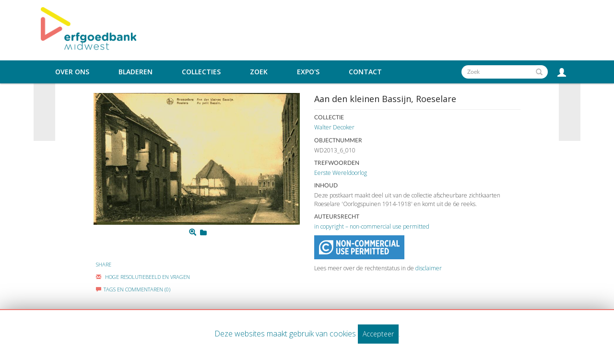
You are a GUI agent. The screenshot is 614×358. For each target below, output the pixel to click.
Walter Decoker (334, 127)
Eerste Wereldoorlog (340, 173)
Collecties (201, 72)
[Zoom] (193, 232)
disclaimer (428, 268)
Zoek (259, 72)
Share (103, 264)
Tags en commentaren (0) (133, 289)
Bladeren (135, 72)
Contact (365, 72)
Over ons (72, 72)
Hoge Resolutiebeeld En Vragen (143, 276)
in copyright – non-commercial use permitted (371, 226)
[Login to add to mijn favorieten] (203, 232)
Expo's (308, 72)
